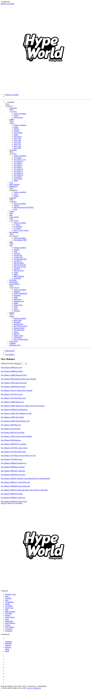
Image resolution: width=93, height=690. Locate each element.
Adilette (16, 129)
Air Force (17, 253)
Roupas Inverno (19, 328)
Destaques (17, 295)
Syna (15, 209)
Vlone (16, 307)
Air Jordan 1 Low (20, 159)
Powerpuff (17, 278)
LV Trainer (17, 228)
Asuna (16, 272)
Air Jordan (13, 150)
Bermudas (17, 322)
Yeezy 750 (17, 144)
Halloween (17, 299)
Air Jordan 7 (18, 167)
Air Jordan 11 (18, 171)
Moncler (16, 334)
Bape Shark (18, 320)
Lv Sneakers (18, 226)
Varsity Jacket (18, 335)
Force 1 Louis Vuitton (21, 230)
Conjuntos (12, 198)
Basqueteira (13, 186)
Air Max (17, 249)
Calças (16, 332)
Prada (15, 297)
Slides (16, 180)
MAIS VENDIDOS (20, 293)
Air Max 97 (18, 261)
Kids (11, 215)
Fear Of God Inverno (21, 339)
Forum (16, 127)
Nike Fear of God (20, 267)
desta (11, 213)
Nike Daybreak (19, 276)
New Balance (14, 232)
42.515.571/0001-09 (34, 688)
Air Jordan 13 (18, 173)
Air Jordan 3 (18, 163)
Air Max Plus (18, 257)
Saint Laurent (18, 117)
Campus (16, 131)
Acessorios (13, 108)
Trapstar (16, 205)
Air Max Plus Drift (20, 259)
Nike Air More (19, 263)
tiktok (7, 649)
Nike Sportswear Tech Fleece (24, 207)
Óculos (16, 115)
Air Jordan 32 (18, 169)
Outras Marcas (14, 284)
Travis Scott (13, 341)
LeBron (16, 196)
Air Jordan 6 (18, 179)
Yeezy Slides (18, 133)
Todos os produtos (20, 114)
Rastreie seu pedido (7, 4)
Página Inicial (10, 351)
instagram (8, 641)
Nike (11, 242)
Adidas (11, 119)
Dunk (15, 251)
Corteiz (11, 211)
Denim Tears (18, 305)
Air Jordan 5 (18, 177)
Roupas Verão (18, 324)
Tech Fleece (18, 337)
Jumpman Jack (19, 301)
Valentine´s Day (14, 345)
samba (16, 135)
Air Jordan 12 (18, 161)
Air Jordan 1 (18, 158)
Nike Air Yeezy (19, 270)
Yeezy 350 (17, 138)
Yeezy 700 (17, 146)
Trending (12, 343)
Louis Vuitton (14, 217)
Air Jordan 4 (18, 165)
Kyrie (15, 194)
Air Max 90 (18, 255)
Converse (17, 311)
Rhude (16, 303)
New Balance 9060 (20, 240)
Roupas (12, 313)
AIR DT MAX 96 (20, 265)
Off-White (12, 280)
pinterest (8, 645)
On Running (13, 282)
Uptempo (17, 269)
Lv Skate (17, 224)
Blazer (16, 274)
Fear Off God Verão (20, 326)
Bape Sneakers (14, 184)
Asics (11, 182)
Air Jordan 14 (18, 175)
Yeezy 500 (17, 142)
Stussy (16, 309)
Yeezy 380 (17, 140)
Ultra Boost (18, 136)
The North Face (19, 330)
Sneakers (17, 291)
